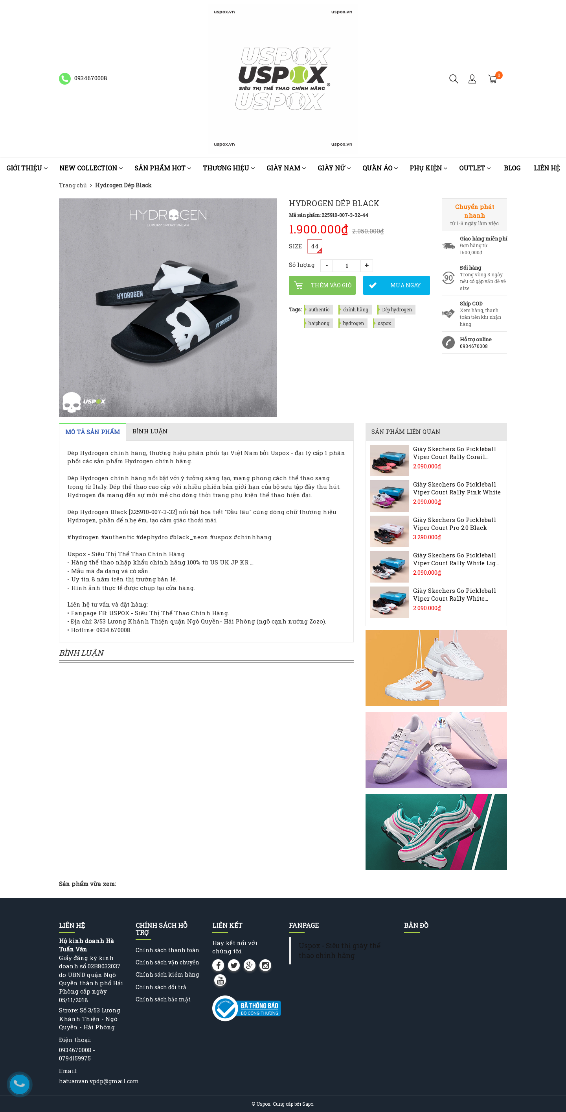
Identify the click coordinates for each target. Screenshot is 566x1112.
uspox (384, 323)
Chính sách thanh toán (167, 950)
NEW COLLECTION (91, 168)
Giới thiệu (27, 168)
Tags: (295, 309)
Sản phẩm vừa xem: (87, 884)
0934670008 (474, 346)
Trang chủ (73, 185)
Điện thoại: (75, 1040)
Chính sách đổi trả (161, 987)
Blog (512, 168)
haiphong (319, 323)
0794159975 (75, 1058)
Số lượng (302, 264)
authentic (319, 309)
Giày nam (286, 168)
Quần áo (380, 168)
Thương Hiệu (229, 168)
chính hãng (355, 309)
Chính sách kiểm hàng (167, 974)
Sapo (307, 1104)
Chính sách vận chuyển (167, 962)
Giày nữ (334, 168)
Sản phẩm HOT (162, 168)
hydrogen (353, 323)
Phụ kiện (428, 168)
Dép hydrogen (397, 309)
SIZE (295, 246)
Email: (68, 1071)
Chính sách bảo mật (163, 999)
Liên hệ (547, 168)
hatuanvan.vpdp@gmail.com (99, 1081)
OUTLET (475, 168)
